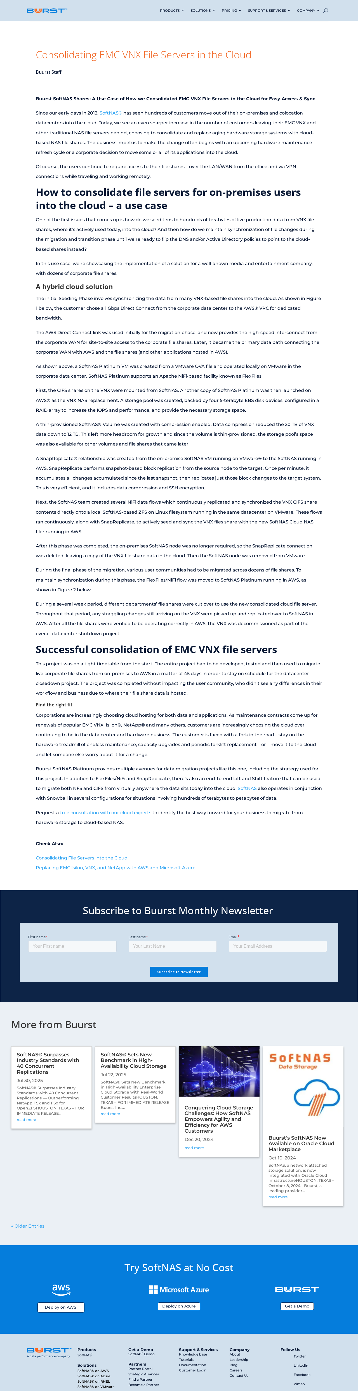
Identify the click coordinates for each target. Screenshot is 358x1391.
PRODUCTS (170, 10)
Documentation (192, 1365)
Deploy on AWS (60, 1307)
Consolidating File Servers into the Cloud (82, 858)
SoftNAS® (111, 113)
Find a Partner (140, 1379)
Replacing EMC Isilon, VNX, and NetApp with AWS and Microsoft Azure (116, 867)
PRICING (229, 10)
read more (26, 1119)
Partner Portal (140, 1369)
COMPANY (306, 10)
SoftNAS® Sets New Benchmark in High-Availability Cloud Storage (133, 1061)
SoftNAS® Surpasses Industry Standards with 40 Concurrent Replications (48, 1063)
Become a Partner (143, 1385)
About (235, 1354)
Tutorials (186, 1359)
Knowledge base (193, 1354)
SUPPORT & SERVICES (267, 10)
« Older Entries (27, 1226)
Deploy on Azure (179, 1306)
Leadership (239, 1359)
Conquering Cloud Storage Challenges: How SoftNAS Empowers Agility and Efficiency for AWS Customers (219, 1119)
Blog (233, 1365)
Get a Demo (297, 1306)
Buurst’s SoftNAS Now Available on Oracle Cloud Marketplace (301, 1144)
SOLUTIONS (201, 10)
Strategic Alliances (143, 1374)
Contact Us (239, 1375)
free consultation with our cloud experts (105, 812)
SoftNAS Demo (141, 1354)
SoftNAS (247, 788)
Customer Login (192, 1370)
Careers (236, 1370)
